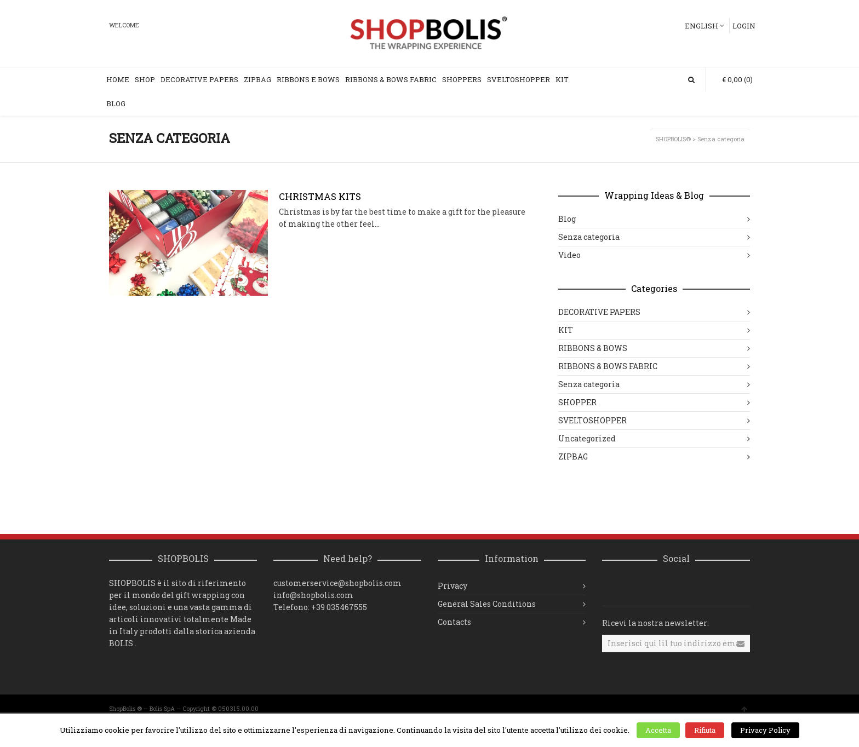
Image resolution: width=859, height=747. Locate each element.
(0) (732, 79)
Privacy (452, 586)
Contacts (454, 622)
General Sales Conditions (487, 604)
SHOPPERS (462, 79)
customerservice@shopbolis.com (337, 583)
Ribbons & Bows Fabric (391, 79)
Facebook (635, 586)
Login (743, 26)
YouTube (683, 586)
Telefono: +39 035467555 (320, 607)
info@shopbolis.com (313, 595)
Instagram (611, 586)
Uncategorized (587, 438)
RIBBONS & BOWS (592, 348)
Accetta (658, 730)
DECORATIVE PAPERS (199, 79)
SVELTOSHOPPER (518, 79)
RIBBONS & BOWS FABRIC (607, 366)
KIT (562, 79)
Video (569, 255)
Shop (145, 79)
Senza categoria (589, 237)
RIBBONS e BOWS (308, 79)
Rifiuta (704, 730)
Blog (115, 103)
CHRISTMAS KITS (320, 196)
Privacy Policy (765, 730)
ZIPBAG (257, 79)
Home (117, 79)
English (701, 26)
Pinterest (707, 586)
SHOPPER (577, 402)
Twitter (659, 586)
